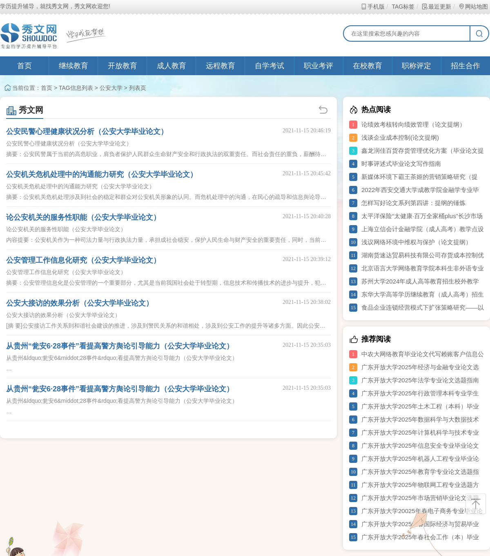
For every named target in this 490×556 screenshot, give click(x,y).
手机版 (373, 6)
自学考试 (269, 66)
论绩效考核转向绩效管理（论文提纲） (413, 124)
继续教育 (73, 66)
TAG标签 (402, 6)
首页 (24, 66)
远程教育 (220, 66)
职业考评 (318, 66)
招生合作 (465, 66)
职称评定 (416, 66)
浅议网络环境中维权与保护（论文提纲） (416, 242)
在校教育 (367, 66)
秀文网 (24, 109)
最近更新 (436, 6)
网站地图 (473, 6)
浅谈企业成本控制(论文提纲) (400, 137)
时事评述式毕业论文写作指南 (401, 163)
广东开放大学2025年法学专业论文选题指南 (420, 380)
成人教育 (171, 66)
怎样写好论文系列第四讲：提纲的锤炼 (413, 202)
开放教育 (122, 66)
